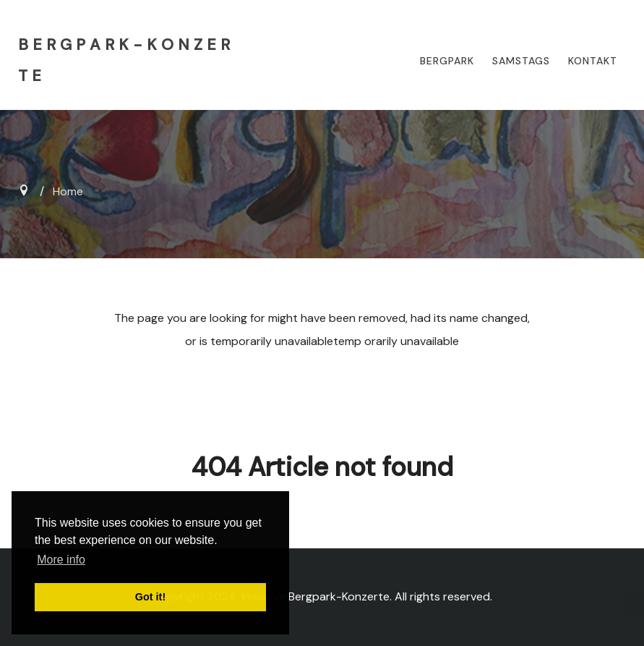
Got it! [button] (150, 597)
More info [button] (61, 559)
